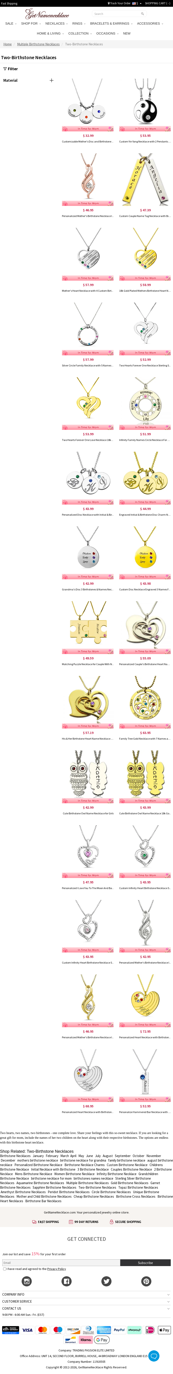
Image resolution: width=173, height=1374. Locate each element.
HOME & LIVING (50, 33)
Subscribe (145, 1262)
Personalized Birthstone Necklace (38, 1165)
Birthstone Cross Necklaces (135, 1196)
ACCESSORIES (150, 23)
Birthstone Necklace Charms (84, 1165)
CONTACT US (11, 1308)
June (89, 1156)
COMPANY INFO (13, 1294)
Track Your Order (119, 3)
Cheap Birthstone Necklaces (94, 1196)
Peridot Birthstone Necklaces (69, 1192)
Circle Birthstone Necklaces (111, 1192)
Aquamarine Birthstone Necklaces (40, 1183)
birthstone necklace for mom (51, 1178)
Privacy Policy (56, 1269)
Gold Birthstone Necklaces (129, 1183)
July (98, 1156)
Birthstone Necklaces (15, 1156)
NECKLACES (57, 23)
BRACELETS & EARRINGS (111, 23)
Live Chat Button (153, 1356)
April (73, 1156)
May (81, 1156)
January (38, 1156)
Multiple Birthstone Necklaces (87, 1183)
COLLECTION (80, 33)
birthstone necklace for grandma (83, 1160)
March (64, 1156)
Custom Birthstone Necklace (127, 1165)
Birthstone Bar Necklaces (43, 1201)
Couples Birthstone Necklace (131, 1169)
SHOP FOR (31, 23)
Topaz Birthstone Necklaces (138, 1187)
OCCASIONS (107, 33)
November (153, 1156)
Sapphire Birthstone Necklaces (54, 1187)
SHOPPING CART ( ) (157, 3)
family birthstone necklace (126, 1160)
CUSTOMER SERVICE (17, 1301)
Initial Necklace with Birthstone (53, 1169)
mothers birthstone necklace (37, 1160)
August (108, 1156)
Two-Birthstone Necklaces (97, 1187)
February (52, 1156)
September (123, 1156)
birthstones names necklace (93, 1178)
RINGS (78, 23)
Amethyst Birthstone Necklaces (23, 1192)
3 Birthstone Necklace (93, 1169)
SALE (10, 23)
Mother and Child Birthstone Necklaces (44, 1196)
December (8, 1160)
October (138, 1156)
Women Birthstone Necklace (74, 1174)
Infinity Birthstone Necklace (117, 1174)
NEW (127, 33)
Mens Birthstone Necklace (33, 1174)
